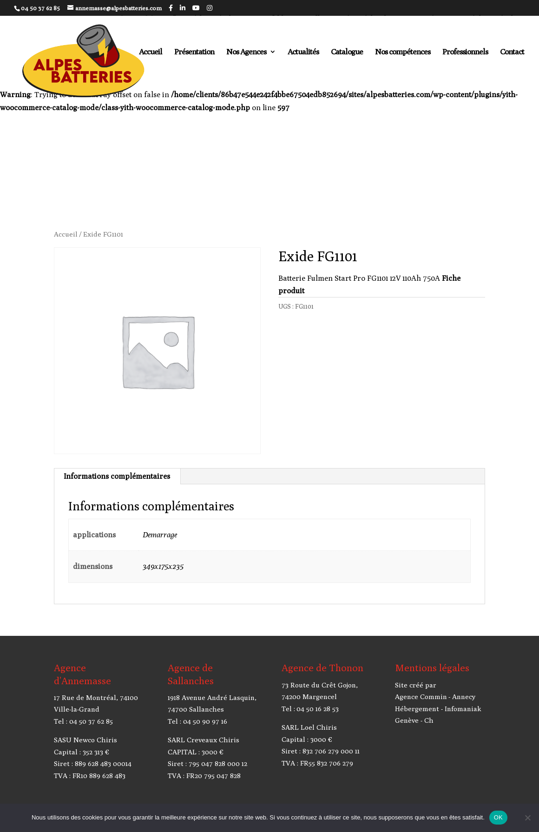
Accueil (150, 52)
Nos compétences (402, 52)
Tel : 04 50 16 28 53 (310, 709)
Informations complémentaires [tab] (117, 476)
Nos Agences (246, 52)
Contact (512, 52)
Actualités (303, 52)
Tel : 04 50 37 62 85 (83, 721)
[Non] (527, 817)
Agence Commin (421, 696)
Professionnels (465, 52)
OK (498, 817)
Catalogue (347, 52)
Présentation (194, 52)
